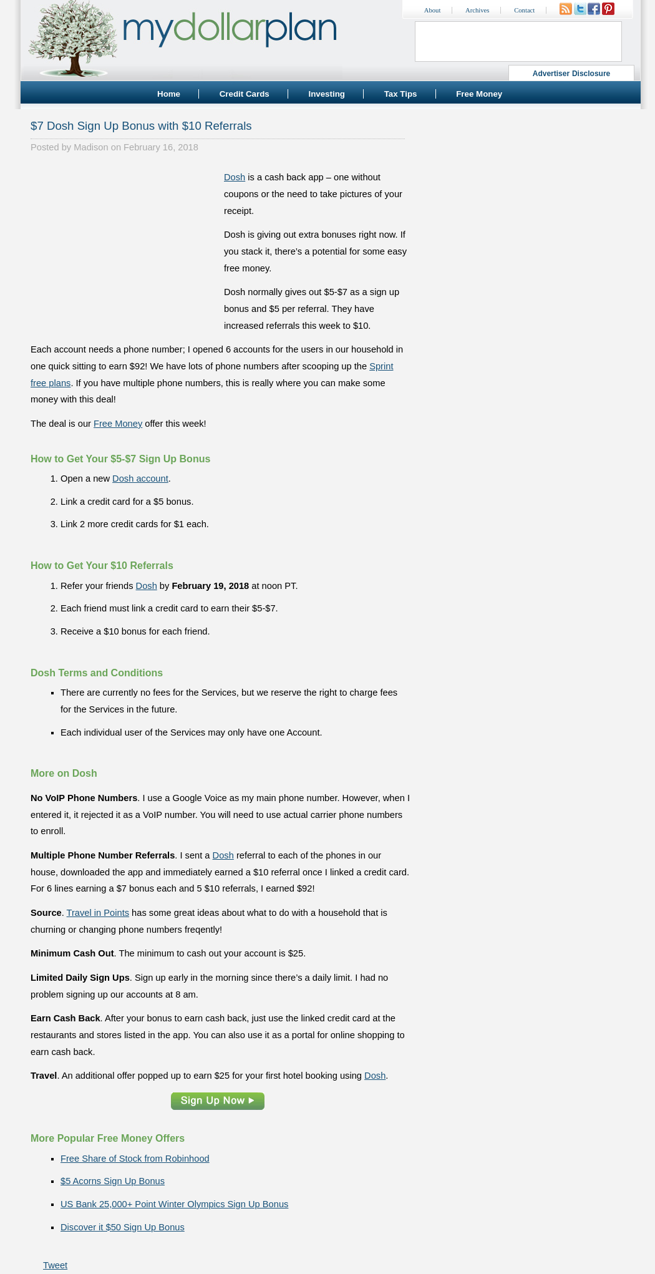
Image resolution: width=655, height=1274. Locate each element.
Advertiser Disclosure (572, 73)
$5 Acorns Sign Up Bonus (113, 1181)
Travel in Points (98, 913)
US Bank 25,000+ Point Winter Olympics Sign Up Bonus (174, 1204)
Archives (477, 10)
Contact (524, 10)
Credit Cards (244, 94)
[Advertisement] (124, 247)
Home (168, 94)
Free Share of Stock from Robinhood (135, 1159)
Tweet (55, 1265)
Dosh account (140, 479)
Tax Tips (400, 94)
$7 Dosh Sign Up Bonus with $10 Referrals (141, 125)
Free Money (479, 94)
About (432, 10)
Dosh (234, 177)
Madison (91, 147)
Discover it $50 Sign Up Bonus (123, 1227)
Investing (326, 94)
